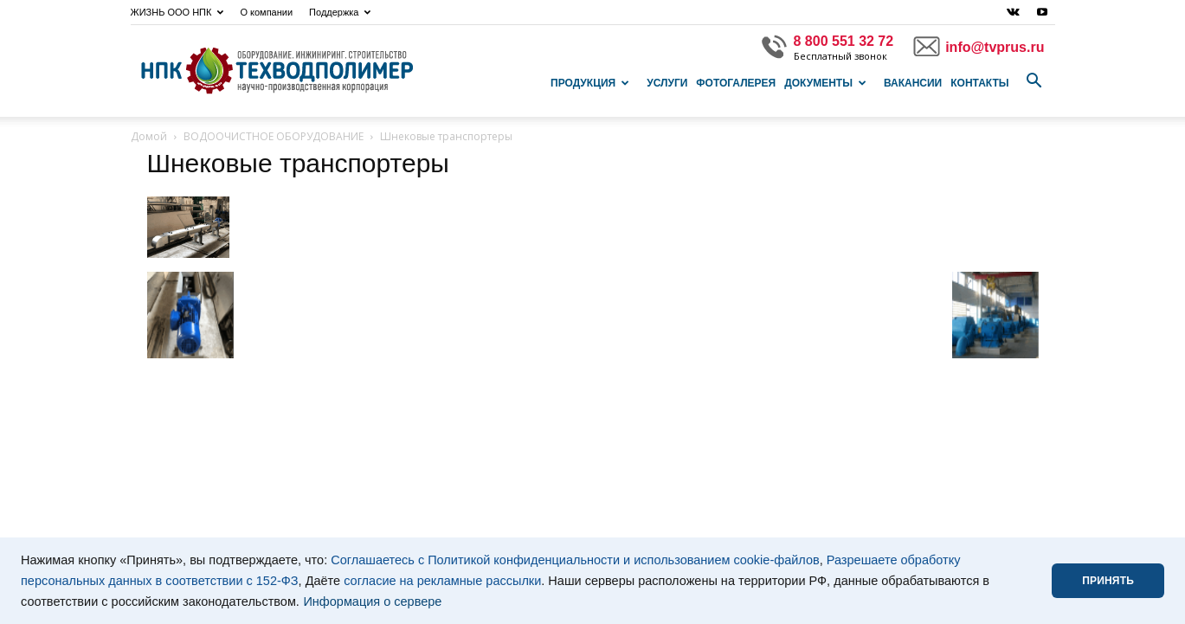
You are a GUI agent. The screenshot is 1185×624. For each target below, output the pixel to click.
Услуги (667, 83)
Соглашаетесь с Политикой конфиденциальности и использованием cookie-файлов (575, 560)
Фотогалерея (736, 83)
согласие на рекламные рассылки (442, 581)
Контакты (979, 83)
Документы (825, 83)
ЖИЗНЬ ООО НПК (177, 12)
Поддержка (339, 12)
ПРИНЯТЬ (1108, 581)
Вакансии (913, 83)
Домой (149, 136)
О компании (266, 12)
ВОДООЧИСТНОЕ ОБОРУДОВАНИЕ (274, 136)
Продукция (590, 83)
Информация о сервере (372, 601)
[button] (1034, 81)
